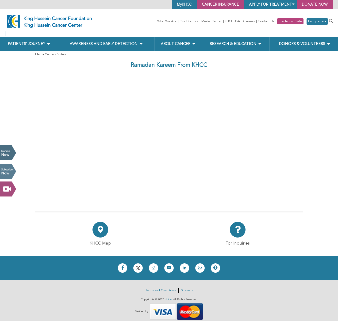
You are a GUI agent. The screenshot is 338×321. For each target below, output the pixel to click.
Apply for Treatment (268, 5)
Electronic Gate (290, 21)
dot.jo (168, 296)
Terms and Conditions (161, 286)
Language (317, 21)
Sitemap (186, 286)
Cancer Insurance (216, 5)
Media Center (211, 21)
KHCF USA (232, 21)
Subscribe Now (8, 171)
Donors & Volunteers (302, 40)
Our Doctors (189, 21)
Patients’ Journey (26, 40)
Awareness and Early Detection (103, 40)
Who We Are (167, 21)
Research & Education (233, 40)
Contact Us (266, 21)
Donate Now (8, 152)
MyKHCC (179, 5)
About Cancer (175, 40)
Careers (249, 21)
